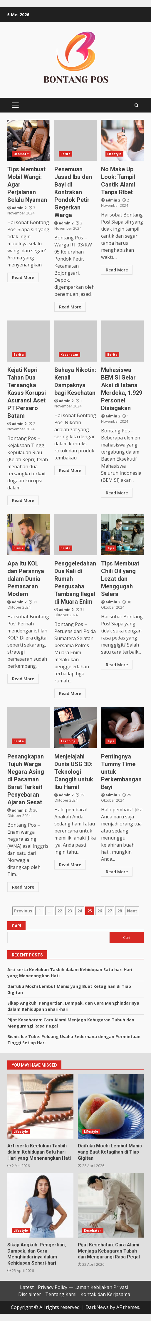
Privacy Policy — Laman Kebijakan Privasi (83, 1287)
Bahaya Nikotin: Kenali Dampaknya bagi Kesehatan (75, 341)
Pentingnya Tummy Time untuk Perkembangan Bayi (122, 727)
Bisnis (18, 548)
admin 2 (19, 207)
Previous (23, 911)
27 (109, 911)
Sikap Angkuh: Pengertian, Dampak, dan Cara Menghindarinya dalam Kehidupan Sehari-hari (40, 1205)
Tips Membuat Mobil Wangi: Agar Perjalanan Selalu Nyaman (28, 140)
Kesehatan (69, 355)
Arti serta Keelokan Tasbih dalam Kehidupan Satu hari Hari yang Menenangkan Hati (40, 1106)
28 (119, 911)
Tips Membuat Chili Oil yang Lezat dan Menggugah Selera (122, 534)
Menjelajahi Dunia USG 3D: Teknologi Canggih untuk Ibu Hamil (75, 727)
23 (69, 911)
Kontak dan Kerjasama (105, 1294)
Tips (110, 548)
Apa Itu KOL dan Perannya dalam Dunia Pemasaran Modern (28, 534)
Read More (23, 277)
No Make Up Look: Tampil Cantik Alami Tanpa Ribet (122, 140)
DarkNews (97, 1307)
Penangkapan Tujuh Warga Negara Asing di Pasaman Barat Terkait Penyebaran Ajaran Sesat (28, 727)
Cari (16, 926)
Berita (66, 154)
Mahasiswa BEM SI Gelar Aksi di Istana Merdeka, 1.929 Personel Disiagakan (122, 341)
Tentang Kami (60, 1294)
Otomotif (21, 154)
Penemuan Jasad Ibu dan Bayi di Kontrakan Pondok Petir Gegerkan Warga (75, 140)
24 (79, 911)
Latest (27, 1287)
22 (59, 911)
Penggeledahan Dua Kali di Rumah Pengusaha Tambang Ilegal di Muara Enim (75, 534)
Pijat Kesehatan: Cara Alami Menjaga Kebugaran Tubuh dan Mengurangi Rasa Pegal (111, 1205)
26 (99, 911)
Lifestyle (114, 154)
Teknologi (69, 741)
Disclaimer (29, 1294)
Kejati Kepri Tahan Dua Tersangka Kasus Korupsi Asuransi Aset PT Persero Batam (28, 341)
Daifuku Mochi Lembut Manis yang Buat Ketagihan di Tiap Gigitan (111, 1106)
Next (132, 911)
